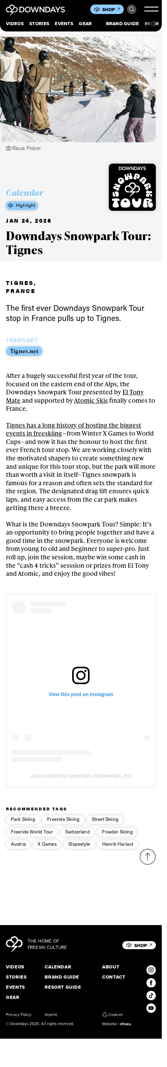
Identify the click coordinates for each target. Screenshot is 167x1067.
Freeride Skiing (63, 825)
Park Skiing (23, 825)
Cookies (112, 1014)
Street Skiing (105, 825)
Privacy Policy (18, 1014)
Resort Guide (63, 987)
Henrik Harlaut (118, 850)
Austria (18, 850)
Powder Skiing (117, 838)
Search (131, 9)
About (110, 967)
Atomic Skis (91, 406)
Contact (113, 977)
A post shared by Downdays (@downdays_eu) (81, 782)
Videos (15, 24)
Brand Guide (122, 24)
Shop (111, 9)
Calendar (58, 967)
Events (64, 24)
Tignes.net (24, 357)
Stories (39, 24)
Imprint (51, 1014)
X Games (47, 850)
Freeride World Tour (32, 838)
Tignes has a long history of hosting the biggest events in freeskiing (73, 435)
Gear (85, 24)
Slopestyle (79, 850)
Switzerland (77, 838)
